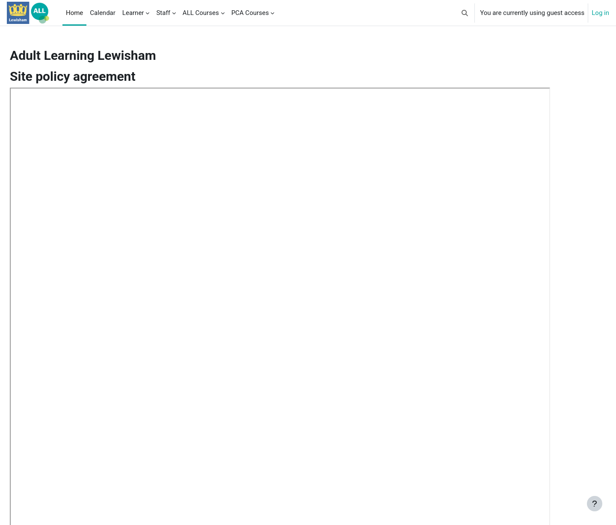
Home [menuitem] (74, 13)
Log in (600, 13)
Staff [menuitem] (163, 13)
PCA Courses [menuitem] (250, 13)
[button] (465, 13)
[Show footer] (594, 503)
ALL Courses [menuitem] (201, 13)
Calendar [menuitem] (103, 13)
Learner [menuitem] (133, 13)
